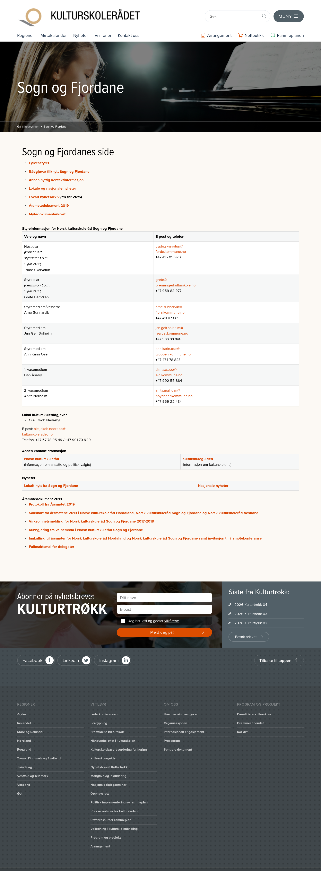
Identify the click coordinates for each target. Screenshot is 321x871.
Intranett (65, 865)
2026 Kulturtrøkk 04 (250, 597)
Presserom (172, 733)
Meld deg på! (162, 625)
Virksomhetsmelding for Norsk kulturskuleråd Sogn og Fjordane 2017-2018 (91, 514)
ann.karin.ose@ (168, 341)
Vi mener (106, 28)
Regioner (26, 28)
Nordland (24, 733)
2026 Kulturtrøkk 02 (250, 615)
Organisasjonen (175, 715)
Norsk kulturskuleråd (41, 451)
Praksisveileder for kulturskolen (114, 803)
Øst (19, 786)
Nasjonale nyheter (213, 478)
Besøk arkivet (246, 629)
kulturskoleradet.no (37, 426)
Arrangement (100, 839)
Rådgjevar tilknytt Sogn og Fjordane (59, 164)
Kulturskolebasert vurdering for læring (118, 742)
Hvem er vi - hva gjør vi (181, 707)
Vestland (23, 777)
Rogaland (24, 742)
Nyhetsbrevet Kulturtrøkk (109, 759)
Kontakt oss (132, 28)
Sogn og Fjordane (55, 119)
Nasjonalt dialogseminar (108, 777)
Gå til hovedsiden (28, 119)
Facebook (32, 653)
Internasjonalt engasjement (184, 724)
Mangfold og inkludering (108, 768)
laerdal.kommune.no (172, 325)
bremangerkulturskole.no (176, 277)
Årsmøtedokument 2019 (49, 198)
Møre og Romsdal (30, 724)
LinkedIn (71, 653)
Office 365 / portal (97, 865)
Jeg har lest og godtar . (154, 613)
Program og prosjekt (105, 830)
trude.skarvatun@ (169, 238)
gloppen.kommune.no (173, 346)
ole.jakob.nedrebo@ (50, 421)
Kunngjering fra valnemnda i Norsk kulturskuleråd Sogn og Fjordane (86, 522)
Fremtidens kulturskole (107, 724)
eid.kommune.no (169, 367)
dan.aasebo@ (166, 362)
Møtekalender (55, 28)
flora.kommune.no (170, 305)
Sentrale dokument (178, 742)
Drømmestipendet (250, 715)
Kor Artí (242, 724)
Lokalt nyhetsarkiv (44, 189)
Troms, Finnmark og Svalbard (39, 751)
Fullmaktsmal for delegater (51, 539)
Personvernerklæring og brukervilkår (151, 865)
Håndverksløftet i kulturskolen (112, 733)
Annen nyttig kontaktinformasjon (57, 172)
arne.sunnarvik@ (169, 299)
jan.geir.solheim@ (169, 320)
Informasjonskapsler (33, 865)
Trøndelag (24, 759)
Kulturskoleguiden (103, 751)
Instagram (109, 653)
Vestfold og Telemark (32, 768)
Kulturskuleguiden (197, 451)
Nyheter (83, 28)
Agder (21, 707)
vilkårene (171, 613)
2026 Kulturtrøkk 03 (250, 606)
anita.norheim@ (168, 383)
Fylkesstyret (39, 155)
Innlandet (24, 715)
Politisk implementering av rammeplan (119, 795)
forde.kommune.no (171, 244)
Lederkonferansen (104, 707)
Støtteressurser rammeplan (110, 812)
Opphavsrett (99, 786)
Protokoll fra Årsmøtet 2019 (52, 497)
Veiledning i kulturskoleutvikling (114, 821)
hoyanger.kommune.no (174, 388)
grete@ (161, 272)
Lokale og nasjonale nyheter (53, 181)
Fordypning (98, 715)
